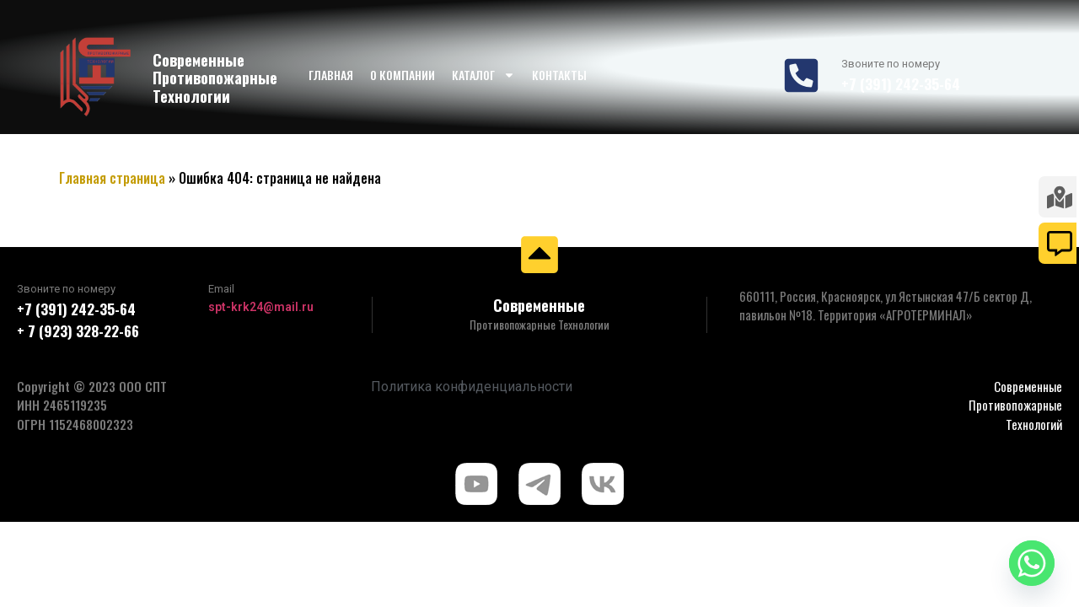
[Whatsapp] (1032, 563)
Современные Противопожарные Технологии (215, 78)
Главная (331, 74)
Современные (539, 305)
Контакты (559, 74)
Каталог (483, 75)
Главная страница (112, 178)
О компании (402, 74)
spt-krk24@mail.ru (261, 307)
